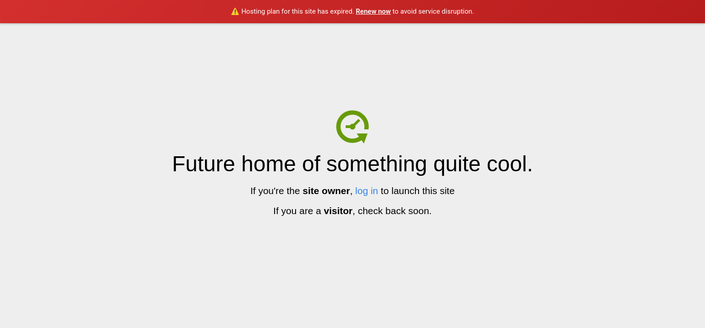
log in (366, 190)
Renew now (373, 11)
